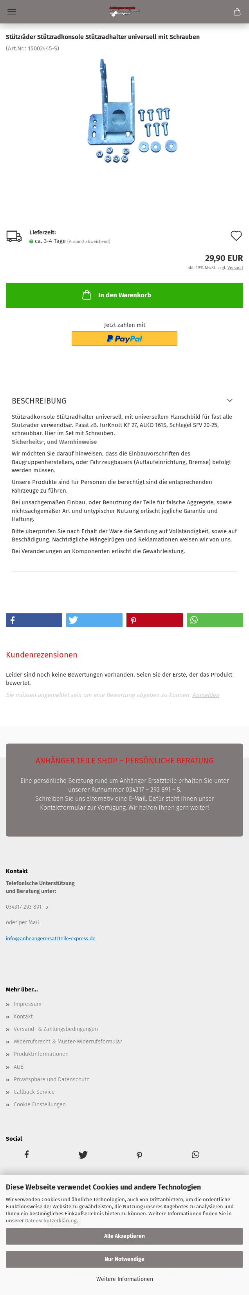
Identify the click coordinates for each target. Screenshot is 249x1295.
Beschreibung (39, 400)
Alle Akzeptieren (124, 1236)
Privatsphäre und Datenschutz (51, 1079)
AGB (18, 1067)
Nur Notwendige (124, 1259)
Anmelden (205, 694)
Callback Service (34, 1092)
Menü (11, 11)
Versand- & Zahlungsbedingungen (56, 1029)
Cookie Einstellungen (40, 1104)
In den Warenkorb (116, 294)
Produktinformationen (41, 1054)
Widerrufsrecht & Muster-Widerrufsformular (68, 1041)
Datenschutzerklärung (51, 1221)
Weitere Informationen (124, 1279)
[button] (34, 620)
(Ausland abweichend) (88, 241)
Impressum (28, 1004)
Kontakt (23, 1016)
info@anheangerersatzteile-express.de (51, 938)
